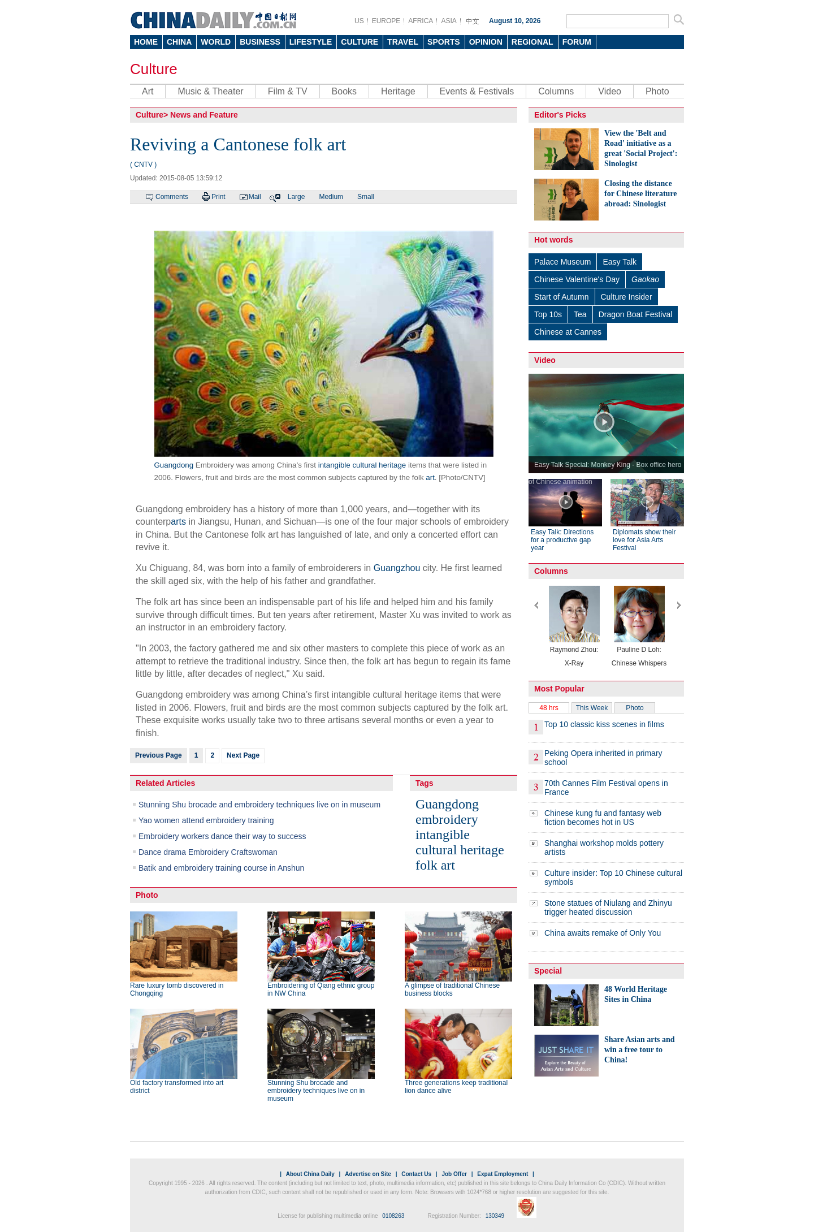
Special (548, 970)
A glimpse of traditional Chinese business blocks (452, 989)
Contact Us (416, 1174)
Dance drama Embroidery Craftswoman (208, 852)
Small (365, 197)
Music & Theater (210, 91)
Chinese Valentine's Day (577, 279)
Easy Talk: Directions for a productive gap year (562, 540)
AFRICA (420, 21)
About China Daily (310, 1174)
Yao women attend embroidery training (206, 820)
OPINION (486, 41)
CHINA (179, 41)
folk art (435, 865)
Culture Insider (626, 296)
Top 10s (548, 314)
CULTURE (359, 41)
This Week (592, 708)
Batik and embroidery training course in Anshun (221, 867)
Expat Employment (502, 1174)
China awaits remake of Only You (602, 932)
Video (609, 91)
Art (147, 91)
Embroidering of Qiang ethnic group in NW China (320, 989)
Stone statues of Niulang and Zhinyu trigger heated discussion (608, 907)
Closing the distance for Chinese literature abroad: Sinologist (640, 193)
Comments (171, 197)
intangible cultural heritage (362, 465)
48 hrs (548, 708)
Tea (580, 314)
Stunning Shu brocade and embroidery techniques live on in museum (259, 804)
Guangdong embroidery (447, 812)
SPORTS (443, 41)
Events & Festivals (477, 91)
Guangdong (174, 465)
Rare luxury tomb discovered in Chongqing (176, 989)
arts (178, 521)
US (359, 21)
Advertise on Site (368, 1174)
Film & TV (288, 91)
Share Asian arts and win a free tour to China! (639, 1049)
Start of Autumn (561, 296)
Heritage (398, 91)
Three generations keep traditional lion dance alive (456, 1087)
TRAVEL (402, 41)
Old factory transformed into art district (176, 1087)
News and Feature (204, 114)
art (430, 477)
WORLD (216, 41)
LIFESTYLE (310, 41)
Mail (255, 197)
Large (296, 197)
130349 (495, 1216)
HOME (146, 41)
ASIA (448, 21)
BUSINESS (260, 41)
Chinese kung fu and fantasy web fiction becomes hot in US (602, 818)
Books (344, 91)
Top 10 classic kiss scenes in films (604, 724)
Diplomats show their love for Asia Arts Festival (644, 540)
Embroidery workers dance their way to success (222, 836)
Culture (153, 68)
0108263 (393, 1216)
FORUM (576, 41)
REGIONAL (532, 41)
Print (218, 197)
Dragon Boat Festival (636, 314)
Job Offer (453, 1174)
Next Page (243, 755)
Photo (657, 91)
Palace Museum (562, 261)
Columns (556, 91)
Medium (331, 197)
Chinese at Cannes (567, 331)
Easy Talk (620, 261)
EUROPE (386, 21)
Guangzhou (397, 568)
